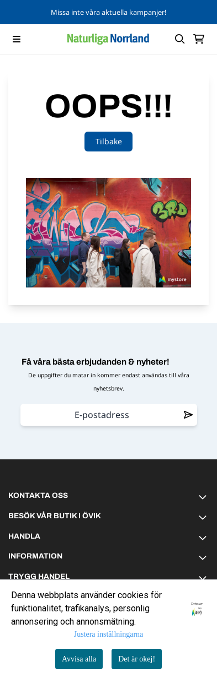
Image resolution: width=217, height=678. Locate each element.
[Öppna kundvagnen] (199, 39)
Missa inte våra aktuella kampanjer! (108, 12)
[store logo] (108, 39)
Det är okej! (136, 659)
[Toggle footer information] (204, 496)
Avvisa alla (79, 659)
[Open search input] (180, 39)
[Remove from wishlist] (188, 414)
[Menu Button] (16, 39)
